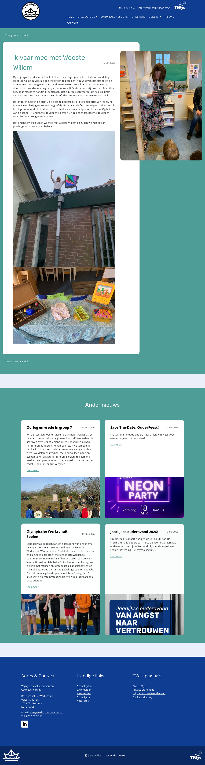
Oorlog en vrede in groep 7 (49, 440)
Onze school (86, 16)
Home (70, 16)
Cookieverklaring (31, 689)
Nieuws (169, 16)
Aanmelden (84, 693)
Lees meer (33, 483)
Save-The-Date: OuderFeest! (134, 444)
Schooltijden (84, 686)
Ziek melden (84, 689)
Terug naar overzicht (17, 35)
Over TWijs (139, 686)
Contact (72, 23)
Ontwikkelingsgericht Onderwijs (123, 16)
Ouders (154, 16)
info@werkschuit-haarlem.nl (154, 7)
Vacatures (83, 700)
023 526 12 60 (127, 7)
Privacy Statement (143, 689)
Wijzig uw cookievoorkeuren (37, 686)
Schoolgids (83, 697)
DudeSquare (117, 755)
